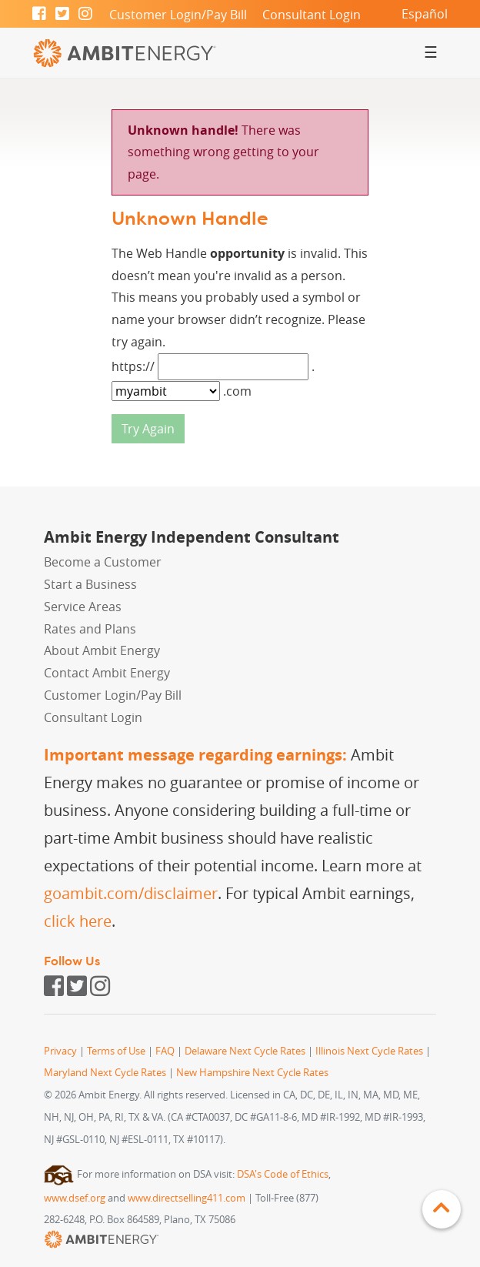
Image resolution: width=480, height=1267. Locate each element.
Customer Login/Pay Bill (178, 14)
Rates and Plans (90, 628)
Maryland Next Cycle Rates (105, 1072)
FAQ (165, 1051)
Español (425, 14)
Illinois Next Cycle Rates (369, 1051)
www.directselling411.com (186, 1198)
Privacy (60, 1051)
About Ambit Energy (102, 650)
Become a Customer (103, 561)
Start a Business (90, 584)
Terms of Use (116, 1051)
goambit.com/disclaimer (131, 893)
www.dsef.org (74, 1198)
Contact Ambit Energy (107, 672)
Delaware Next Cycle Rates (245, 1051)
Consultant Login (311, 14)
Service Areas (83, 606)
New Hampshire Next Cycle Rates (252, 1072)
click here (78, 921)
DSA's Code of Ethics (282, 1174)
